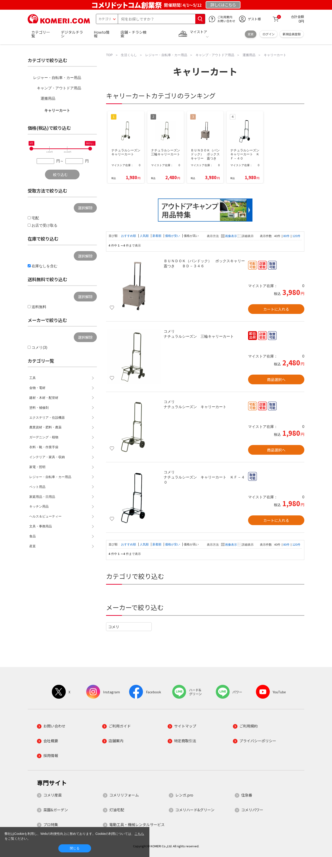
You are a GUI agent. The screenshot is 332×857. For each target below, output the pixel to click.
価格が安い (173, 236)
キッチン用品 (39, 506)
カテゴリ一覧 (40, 34)
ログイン (269, 34)
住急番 (246, 795)
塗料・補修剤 (39, 407)
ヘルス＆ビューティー (45, 516)
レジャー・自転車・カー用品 (57, 78)
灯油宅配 (116, 810)
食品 (32, 536)
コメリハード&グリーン (194, 810)
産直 (32, 546)
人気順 (145, 236)
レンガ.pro (184, 795)
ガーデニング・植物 (43, 437)
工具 (32, 378)
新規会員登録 (292, 34)
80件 (286, 236)
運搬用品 (48, 98)
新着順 (157, 236)
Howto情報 (102, 34)
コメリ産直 (52, 795)
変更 (251, 34)
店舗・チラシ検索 (133, 34)
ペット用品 (37, 487)
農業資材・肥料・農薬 (45, 427)
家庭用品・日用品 (42, 497)
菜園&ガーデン (55, 810)
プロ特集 (50, 824)
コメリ (113, 626)
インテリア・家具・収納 (47, 457)
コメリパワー (252, 810)
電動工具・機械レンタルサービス (137, 824)
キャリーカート (57, 110)
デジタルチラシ (72, 34)
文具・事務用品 (40, 526)
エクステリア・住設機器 (47, 417)
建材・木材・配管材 (43, 398)
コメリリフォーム (124, 795)
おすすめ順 (129, 236)
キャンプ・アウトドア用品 (59, 88)
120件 (296, 236)
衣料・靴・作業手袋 (43, 447)
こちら (139, 834)
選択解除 (85, 207)
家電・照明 (37, 467)
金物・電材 (37, 388)
